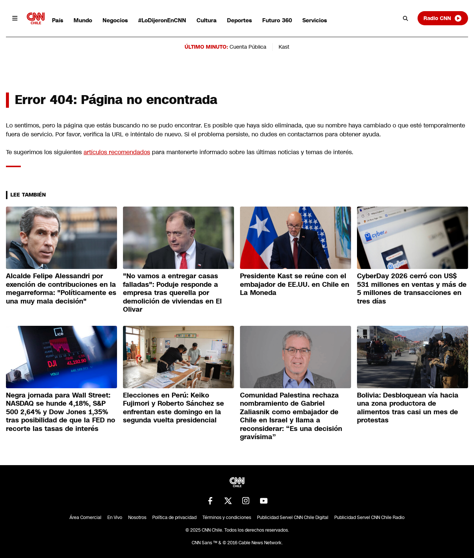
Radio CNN (442, 18)
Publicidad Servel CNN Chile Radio (369, 517)
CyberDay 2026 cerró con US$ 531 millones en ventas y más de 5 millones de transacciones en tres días (412, 288)
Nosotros (137, 517)
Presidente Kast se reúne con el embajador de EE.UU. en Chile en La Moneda (294, 284)
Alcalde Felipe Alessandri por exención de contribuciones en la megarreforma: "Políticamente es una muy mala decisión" (61, 288)
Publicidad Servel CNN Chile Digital (292, 517)
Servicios (314, 20)
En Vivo (114, 517)
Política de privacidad (174, 517)
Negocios (115, 20)
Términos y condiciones (226, 517)
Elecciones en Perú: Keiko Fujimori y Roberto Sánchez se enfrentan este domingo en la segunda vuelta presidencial (173, 407)
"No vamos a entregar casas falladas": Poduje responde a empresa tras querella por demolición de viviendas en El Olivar (172, 292)
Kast (284, 47)
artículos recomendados (117, 152)
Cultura (207, 20)
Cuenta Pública (248, 47)
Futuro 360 (277, 20)
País (57, 20)
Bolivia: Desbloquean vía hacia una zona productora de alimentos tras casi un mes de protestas (407, 407)
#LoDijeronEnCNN (162, 20)
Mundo (83, 20)
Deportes (239, 20)
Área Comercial (85, 517)
